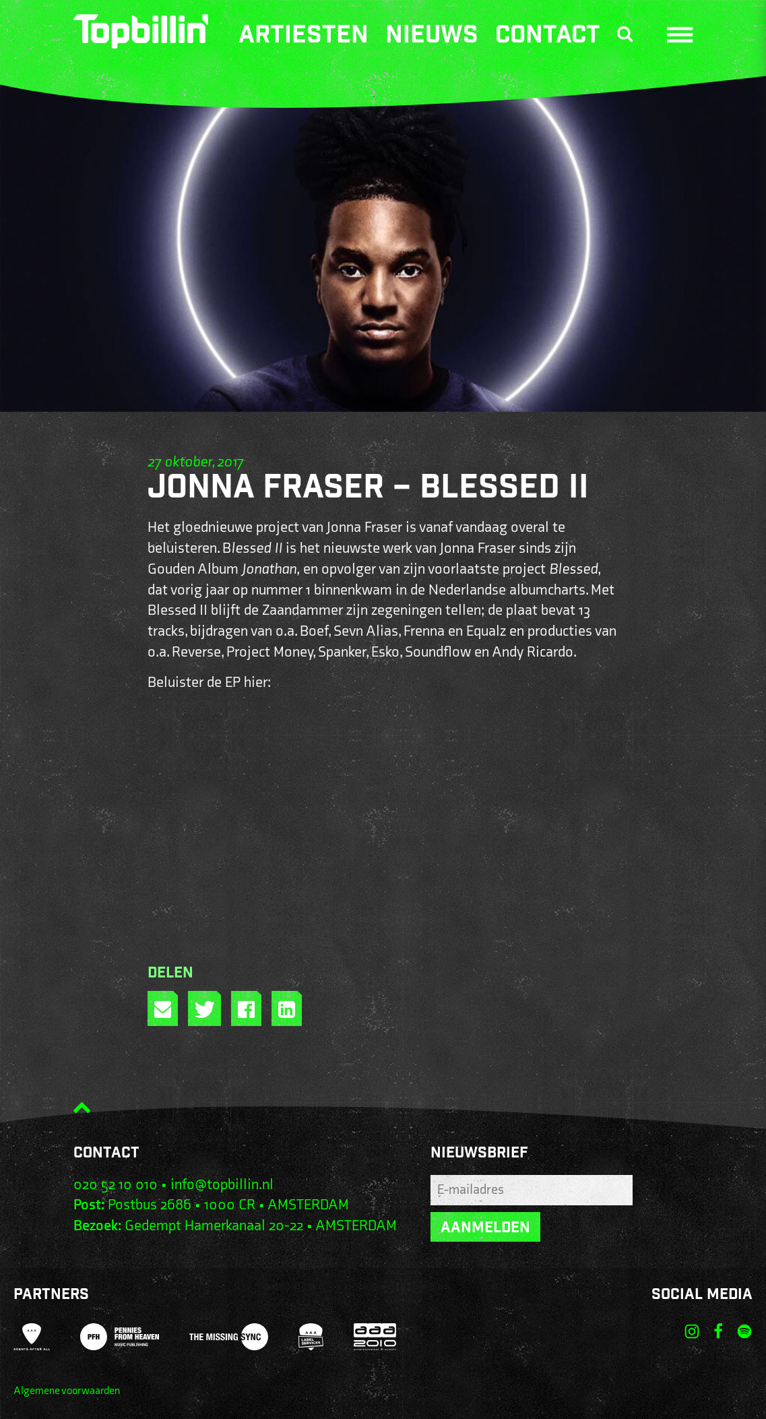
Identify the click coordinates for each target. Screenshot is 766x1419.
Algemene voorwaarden (66, 1391)
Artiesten (303, 37)
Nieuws (431, 37)
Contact (547, 37)
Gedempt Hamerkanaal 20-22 (214, 1226)
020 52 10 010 (115, 1185)
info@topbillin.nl (222, 1185)
